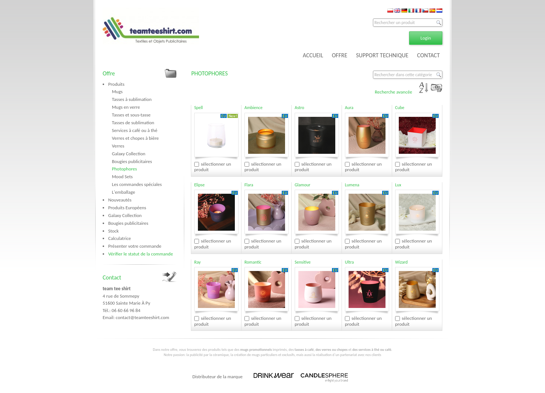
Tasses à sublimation (132, 99)
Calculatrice (119, 238)
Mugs (117, 91)
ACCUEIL (313, 55)
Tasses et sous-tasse (131, 115)
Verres (118, 146)
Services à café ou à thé (134, 130)
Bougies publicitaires (132, 161)
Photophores (124, 169)
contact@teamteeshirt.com (142, 317)
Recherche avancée (393, 92)
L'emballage (123, 192)
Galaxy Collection (128, 153)
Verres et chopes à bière (135, 138)
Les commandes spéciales (137, 184)
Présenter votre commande (134, 246)
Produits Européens (127, 207)
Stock (113, 231)
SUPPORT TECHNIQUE (382, 55)
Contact (112, 277)
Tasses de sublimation (133, 122)
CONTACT (428, 55)
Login (426, 38)
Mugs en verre (126, 107)
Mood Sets (122, 176)
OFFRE (339, 55)
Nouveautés (119, 200)
